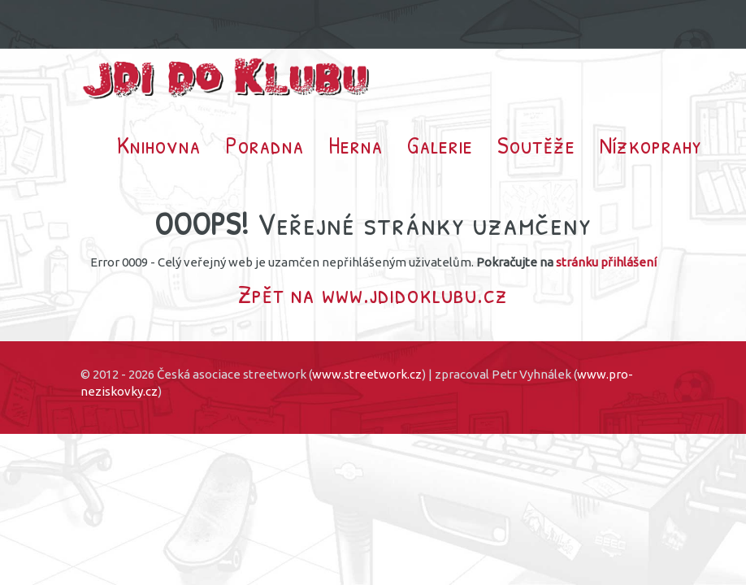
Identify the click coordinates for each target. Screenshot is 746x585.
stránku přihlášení (606, 262)
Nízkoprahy (651, 144)
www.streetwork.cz (367, 374)
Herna (355, 144)
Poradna (264, 144)
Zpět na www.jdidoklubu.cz (373, 293)
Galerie (440, 144)
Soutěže (536, 144)
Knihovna (159, 144)
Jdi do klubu (226, 78)
